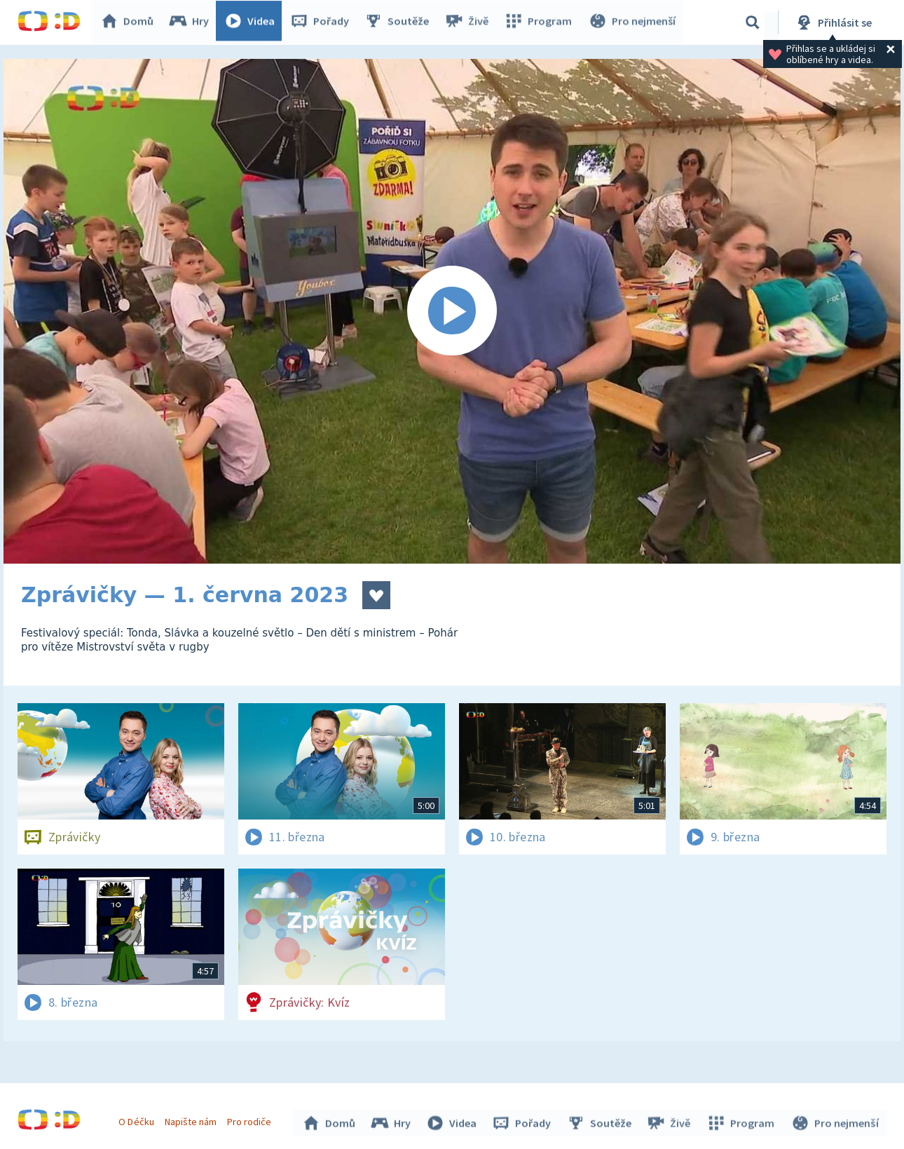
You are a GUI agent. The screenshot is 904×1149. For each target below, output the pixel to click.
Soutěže (400, 22)
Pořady (323, 22)
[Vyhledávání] (752, 22)
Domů (130, 22)
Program (540, 22)
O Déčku (138, 1119)
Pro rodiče (251, 1119)
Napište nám (192, 1119)
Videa (253, 22)
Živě (469, 22)
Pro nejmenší (633, 22)
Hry (192, 22)
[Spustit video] (452, 311)
